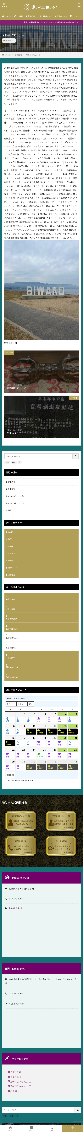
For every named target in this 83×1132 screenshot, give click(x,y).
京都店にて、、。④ (33, 54)
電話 (52, 1128)
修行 (10, 539)
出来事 (11, 546)
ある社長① (10, 489)
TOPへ (72, 1128)
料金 (7, 462)
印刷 (10, 775)
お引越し (9, 510)
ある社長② (10, 482)
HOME (7, 54)
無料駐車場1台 (16, 908)
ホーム (10, 1128)
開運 (13, 462)
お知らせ (11, 532)
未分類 (11, 560)
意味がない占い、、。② (15, 496)
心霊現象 (11, 553)
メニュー (31, 1128)
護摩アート (12, 567)
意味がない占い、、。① (15, 503)
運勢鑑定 (9, 40)
